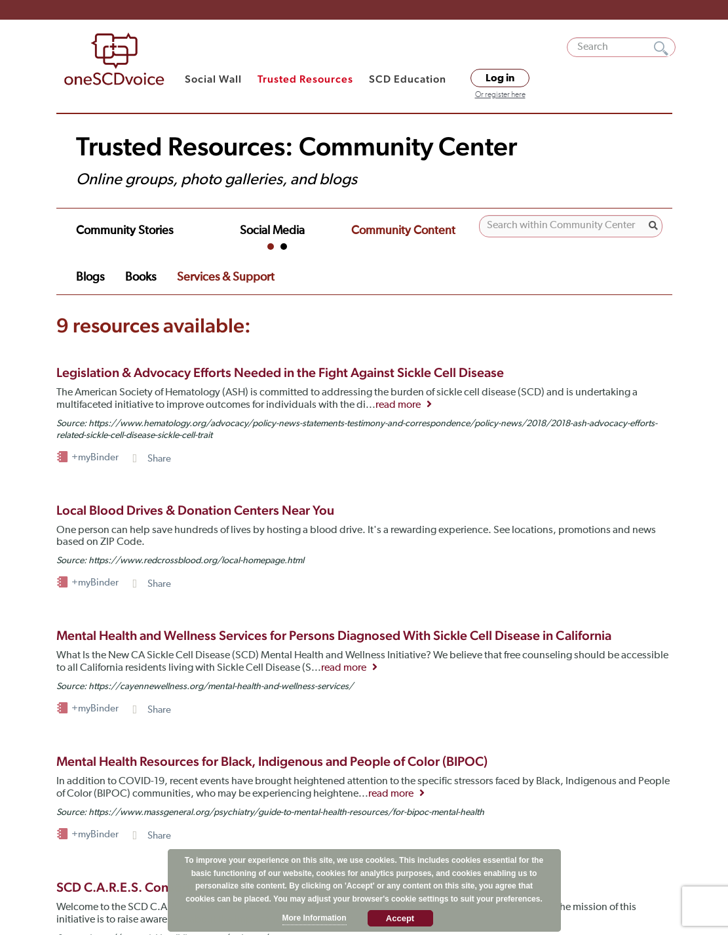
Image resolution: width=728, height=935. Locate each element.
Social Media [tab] (224, 222)
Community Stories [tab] (118, 222)
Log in (500, 78)
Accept (400, 918)
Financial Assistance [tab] (120, 236)
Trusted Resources (305, 79)
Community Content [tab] (334, 222)
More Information (314, 918)
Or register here (500, 95)
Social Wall (213, 79)
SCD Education (407, 79)
